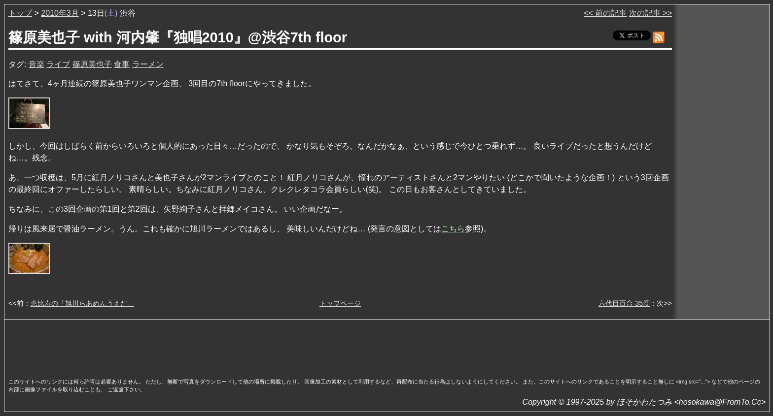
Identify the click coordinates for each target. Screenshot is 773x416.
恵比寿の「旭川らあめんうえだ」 (82, 303)
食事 (122, 64)
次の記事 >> (650, 13)
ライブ (58, 64)
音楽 (36, 64)
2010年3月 (60, 13)
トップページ (340, 303)
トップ (20, 13)
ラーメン (148, 64)
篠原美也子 (92, 64)
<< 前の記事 (605, 13)
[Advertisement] (387, 345)
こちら (453, 228)
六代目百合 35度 (624, 303)
